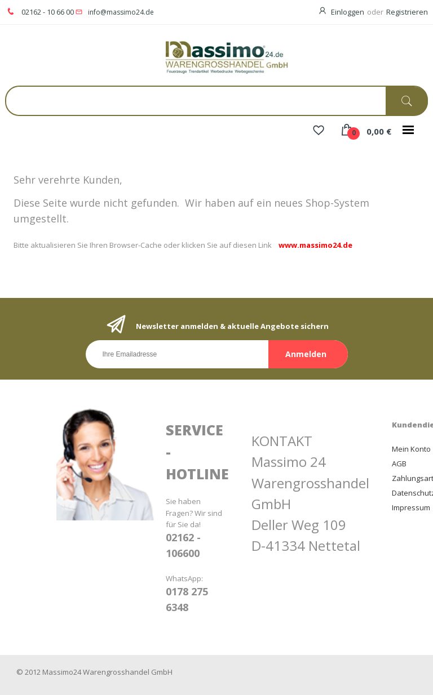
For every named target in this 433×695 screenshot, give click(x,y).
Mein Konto (411, 449)
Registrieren (407, 12)
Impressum (411, 507)
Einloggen (347, 12)
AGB (399, 463)
